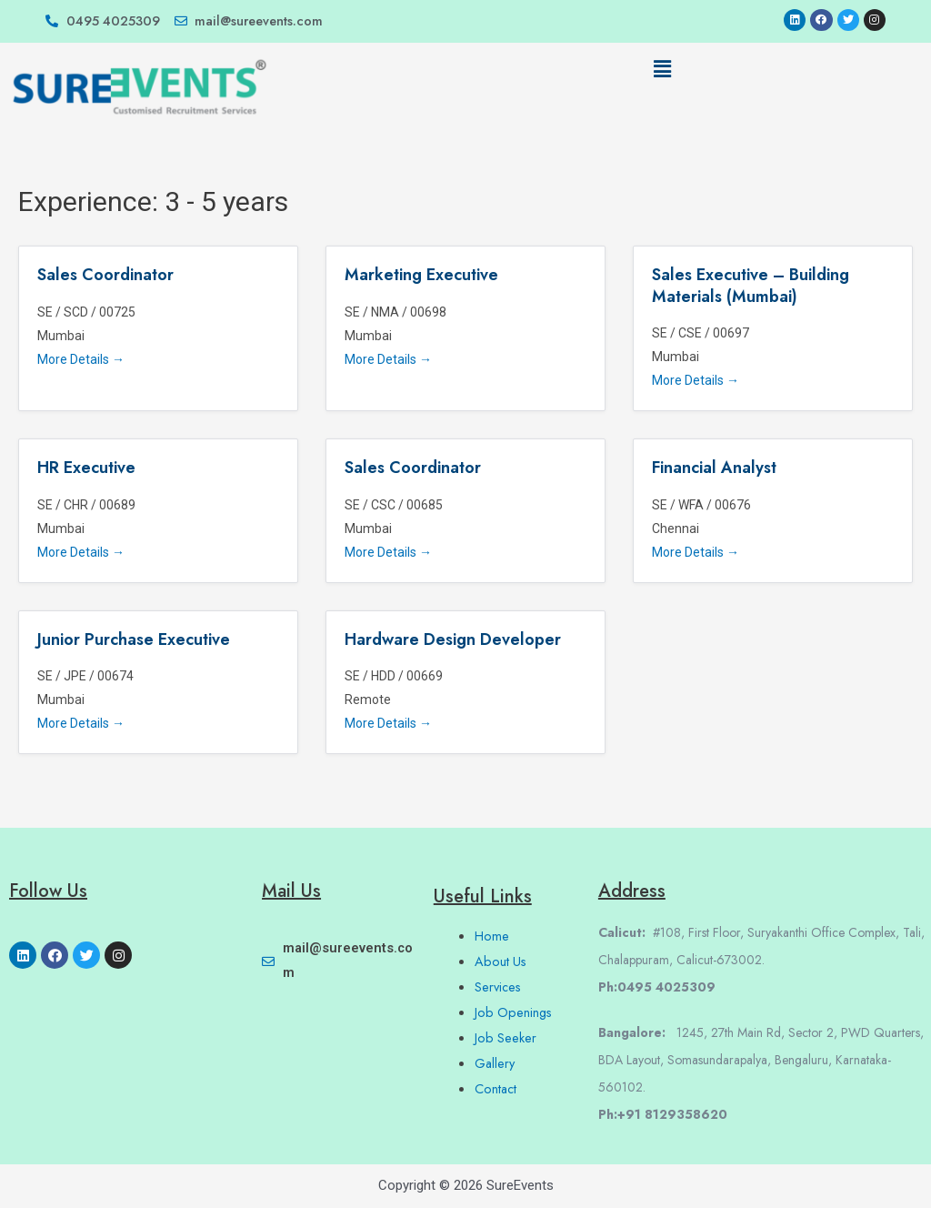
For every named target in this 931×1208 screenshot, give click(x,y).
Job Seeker (506, 1038)
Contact (496, 1089)
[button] (661, 70)
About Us (501, 961)
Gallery (495, 1063)
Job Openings (515, 1012)
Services (499, 987)
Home (492, 936)
